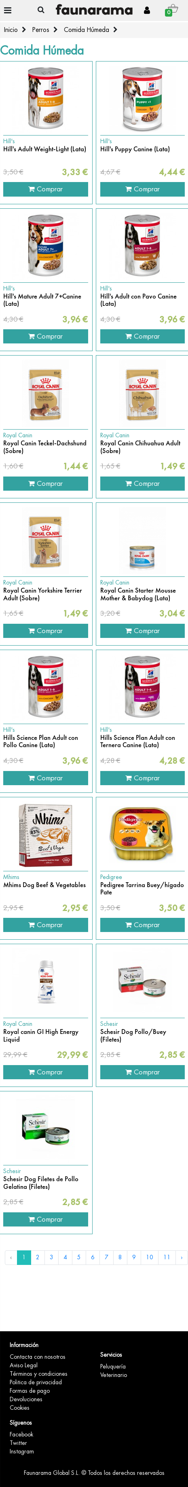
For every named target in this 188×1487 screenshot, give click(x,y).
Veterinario (113, 1375)
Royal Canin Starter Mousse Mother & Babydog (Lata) (138, 594)
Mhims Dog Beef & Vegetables (44, 885)
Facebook (21, 1434)
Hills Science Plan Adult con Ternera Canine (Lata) (137, 741)
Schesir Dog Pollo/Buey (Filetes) (133, 1035)
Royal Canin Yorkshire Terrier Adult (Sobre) (42, 594)
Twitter (18, 1443)
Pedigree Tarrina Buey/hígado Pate (142, 888)
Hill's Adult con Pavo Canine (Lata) (138, 300)
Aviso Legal (24, 1365)
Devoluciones (26, 1399)
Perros (40, 30)
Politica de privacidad (36, 1382)
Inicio (11, 30)
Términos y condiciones (39, 1373)
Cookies (20, 1407)
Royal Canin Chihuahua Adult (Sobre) (140, 447)
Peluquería (113, 1366)
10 (149, 1257)
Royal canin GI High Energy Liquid (40, 1035)
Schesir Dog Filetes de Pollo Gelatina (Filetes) (40, 1183)
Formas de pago (30, 1390)
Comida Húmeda (86, 30)
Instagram (22, 1451)
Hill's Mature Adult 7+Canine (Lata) (42, 300)
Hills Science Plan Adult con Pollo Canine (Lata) (40, 741)
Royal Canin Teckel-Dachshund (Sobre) (45, 447)
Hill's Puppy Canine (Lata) (135, 149)
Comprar (45, 188)
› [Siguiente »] (182, 1257)
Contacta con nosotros (37, 1356)
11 (167, 1257)
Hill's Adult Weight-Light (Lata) (44, 149)
